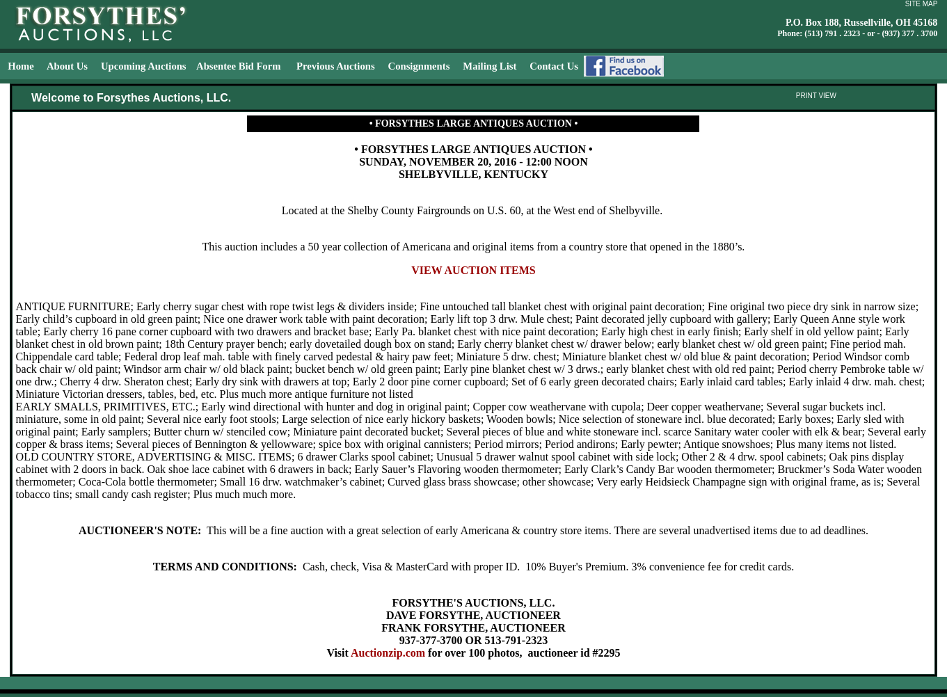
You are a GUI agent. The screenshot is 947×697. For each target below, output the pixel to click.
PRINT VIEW (816, 95)
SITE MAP (921, 4)
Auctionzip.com (388, 653)
